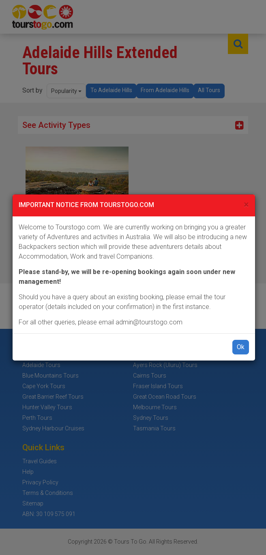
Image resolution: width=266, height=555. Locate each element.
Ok (241, 347)
